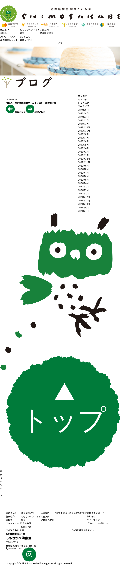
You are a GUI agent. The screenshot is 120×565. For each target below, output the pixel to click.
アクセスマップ (7, 36)
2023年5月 (83, 144)
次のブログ (35, 109)
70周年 (83, 530)
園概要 (3, 33)
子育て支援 (59, 512)
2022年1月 (83, 193)
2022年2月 (83, 190)
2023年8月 (83, 134)
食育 (22, 33)
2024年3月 (83, 116)
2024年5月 (83, 109)
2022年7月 (83, 172)
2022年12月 (84, 158)
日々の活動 (83, 102)
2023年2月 (83, 151)
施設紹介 (4, 29)
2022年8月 (83, 169)
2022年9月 (83, 165)
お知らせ (91, 516)
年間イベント (26, 40)
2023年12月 (84, 127)
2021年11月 (84, 200)
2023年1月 (83, 155)
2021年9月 (83, 207)
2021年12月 (84, 196)
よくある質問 (71, 512)
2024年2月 (83, 120)
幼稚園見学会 (46, 33)
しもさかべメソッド (30, 29)
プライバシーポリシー (98, 523)
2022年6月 (83, 176)
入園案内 (44, 29)
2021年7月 (83, 210)
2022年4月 (83, 183)
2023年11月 (84, 130)
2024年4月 (83, 113)
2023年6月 (83, 141)
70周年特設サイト (9, 40)
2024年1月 (83, 123)
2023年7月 (83, 137)
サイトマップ (93, 519)
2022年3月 (83, 186)
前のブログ (16, 109)
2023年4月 (83, 148)
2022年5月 (83, 179)
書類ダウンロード (95, 512)
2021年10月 (84, 203)
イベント (82, 99)
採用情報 (82, 512)
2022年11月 (84, 162)
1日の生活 (25, 36)
